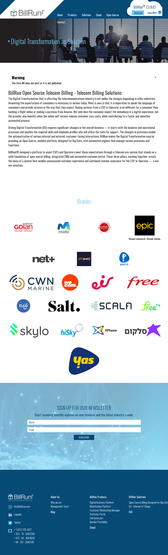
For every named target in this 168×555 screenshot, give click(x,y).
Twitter (17, 522)
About (60, 15)
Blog (53, 512)
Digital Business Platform (102, 502)
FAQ (130, 512)
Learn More (152, 12)
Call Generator (96, 518)
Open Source (112, 15)
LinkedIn (18, 514)
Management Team (60, 506)
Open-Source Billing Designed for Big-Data (144, 502)
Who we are (56, 502)
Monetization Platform (100, 506)
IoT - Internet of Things (139, 506)
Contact (61, 22)
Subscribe (84, 437)
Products (72, 15)
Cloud (99, 15)
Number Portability (98, 522)
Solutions (86, 15)
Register (138, 12)
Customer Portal (97, 514)
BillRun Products (98, 497)
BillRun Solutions (137, 497)
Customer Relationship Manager (105, 510)
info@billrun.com (22, 506)
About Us (55, 497)
